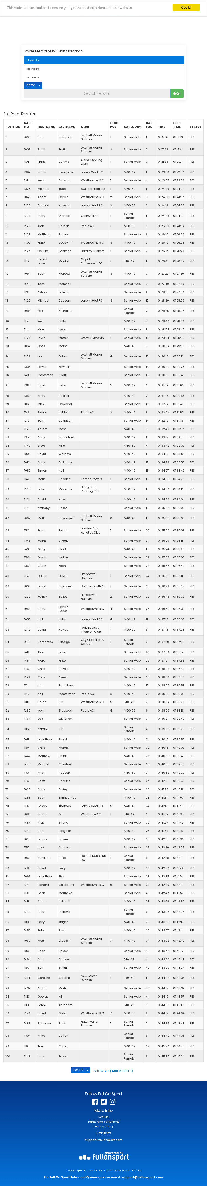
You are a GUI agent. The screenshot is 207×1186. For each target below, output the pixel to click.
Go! (177, 93)
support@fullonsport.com (103, 1140)
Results (103, 1117)
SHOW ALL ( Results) (113, 1071)
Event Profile (32, 77)
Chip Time (177, 125)
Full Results (32, 60)
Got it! (186, 7)
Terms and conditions (103, 1122)
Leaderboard (32, 68)
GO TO (30, 85)
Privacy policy (103, 1126)
